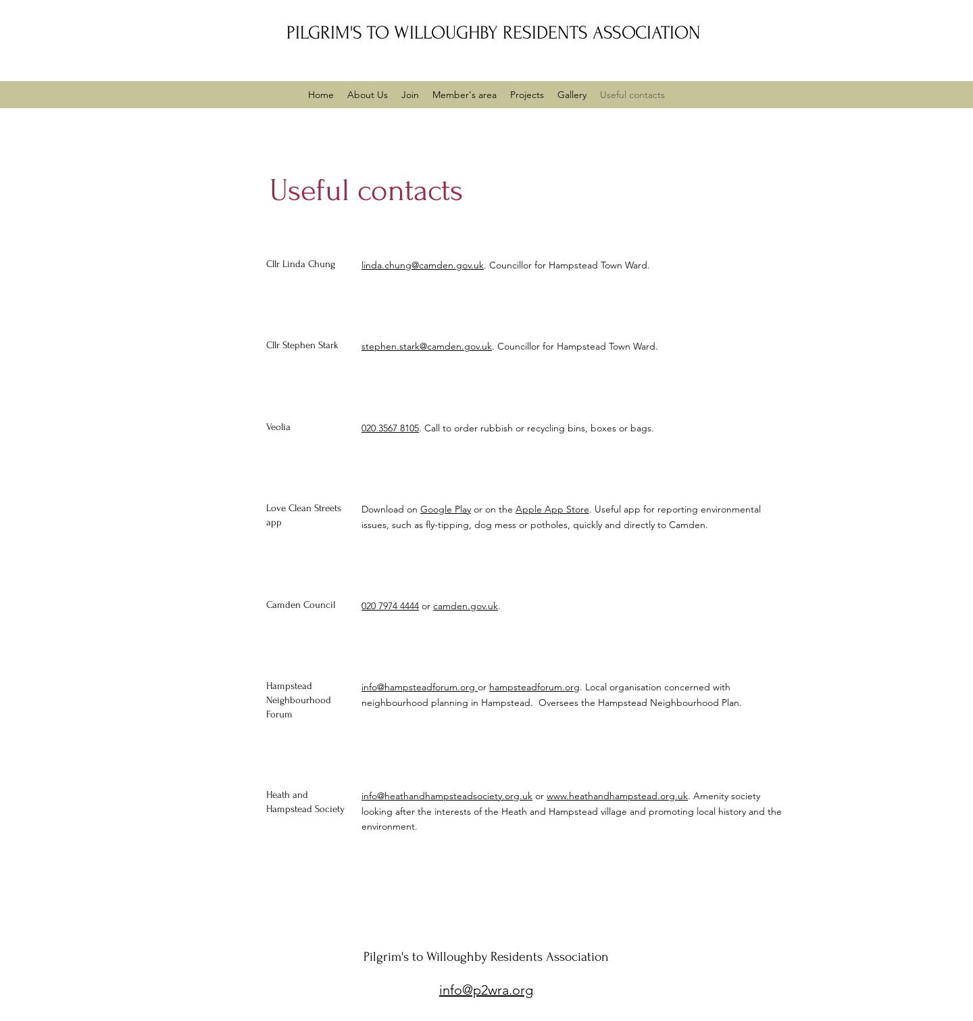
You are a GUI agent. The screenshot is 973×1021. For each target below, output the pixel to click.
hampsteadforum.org (534, 687)
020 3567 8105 (390, 428)
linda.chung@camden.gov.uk (422, 265)
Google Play (445, 509)
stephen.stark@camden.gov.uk (426, 346)
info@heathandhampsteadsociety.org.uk (446, 796)
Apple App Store (552, 509)
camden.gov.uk (465, 606)
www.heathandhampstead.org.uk (617, 796)
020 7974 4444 (390, 606)
